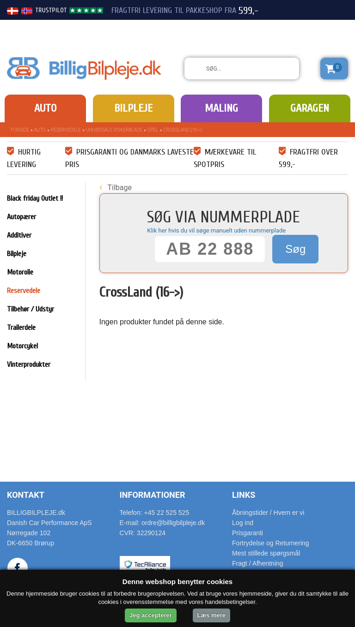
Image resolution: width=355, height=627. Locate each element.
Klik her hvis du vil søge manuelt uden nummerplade (216, 230)
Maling (221, 108)
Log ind (242, 522)
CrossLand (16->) (183, 129)
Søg (295, 249)
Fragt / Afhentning (257, 563)
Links (243, 495)
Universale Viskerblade (114, 129)
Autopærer (21, 217)
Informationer (152, 495)
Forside (20, 129)
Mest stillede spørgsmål (266, 553)
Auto (45, 108)
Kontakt (25, 495)
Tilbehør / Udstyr (30, 309)
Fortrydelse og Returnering (270, 543)
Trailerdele (21, 327)
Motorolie (20, 272)
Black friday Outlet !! (35, 198)
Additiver (19, 235)
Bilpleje (133, 108)
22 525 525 (297, 26)
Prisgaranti (247, 533)
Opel (153, 129)
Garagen (309, 108)
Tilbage (115, 187)
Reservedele (66, 129)
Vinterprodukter (28, 364)
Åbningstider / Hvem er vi (268, 512)
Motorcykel (22, 346)
